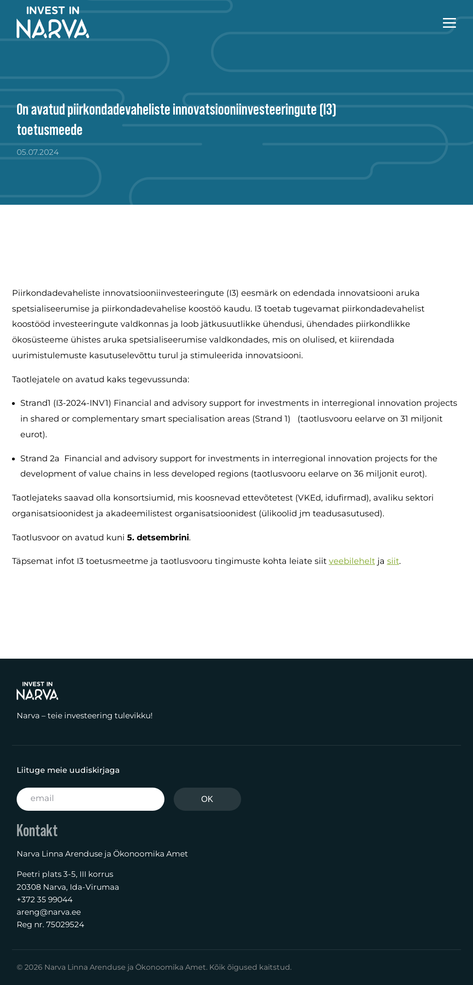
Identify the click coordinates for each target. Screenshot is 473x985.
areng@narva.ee (49, 912)
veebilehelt (352, 561)
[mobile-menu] (440, 22)
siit (393, 561)
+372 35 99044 (45, 899)
